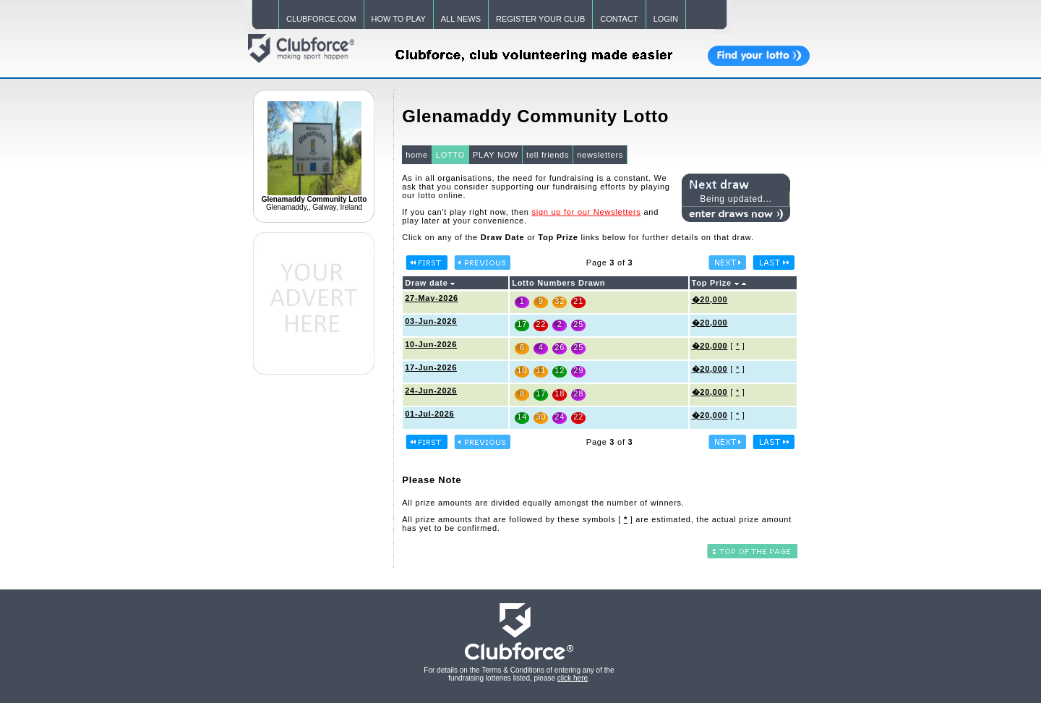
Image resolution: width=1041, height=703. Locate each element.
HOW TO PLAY (399, 18)
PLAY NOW (495, 154)
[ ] (625, 519)
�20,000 (710, 299)
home (417, 154)
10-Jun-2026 (431, 344)
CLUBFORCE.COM (321, 18)
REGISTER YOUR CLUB (540, 18)
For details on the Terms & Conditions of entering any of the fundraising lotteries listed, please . (519, 674)
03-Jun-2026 (431, 321)
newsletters (600, 154)
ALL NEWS (461, 18)
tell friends (547, 154)
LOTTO (450, 154)
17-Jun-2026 (431, 367)
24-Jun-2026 (431, 390)
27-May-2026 (431, 298)
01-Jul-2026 (429, 413)
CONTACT (619, 18)
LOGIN (666, 18)
